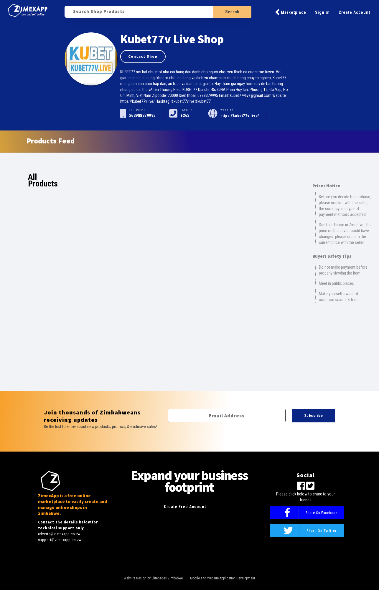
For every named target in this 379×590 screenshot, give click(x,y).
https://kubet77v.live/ (239, 115)
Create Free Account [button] (185, 506)
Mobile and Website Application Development (222, 578)
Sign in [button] (322, 12)
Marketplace (290, 12)
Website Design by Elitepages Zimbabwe (153, 578)
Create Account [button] (354, 12)
